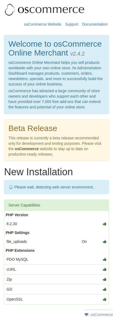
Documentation (95, 24)
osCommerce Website (42, 24)
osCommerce (27, 149)
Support (71, 24)
